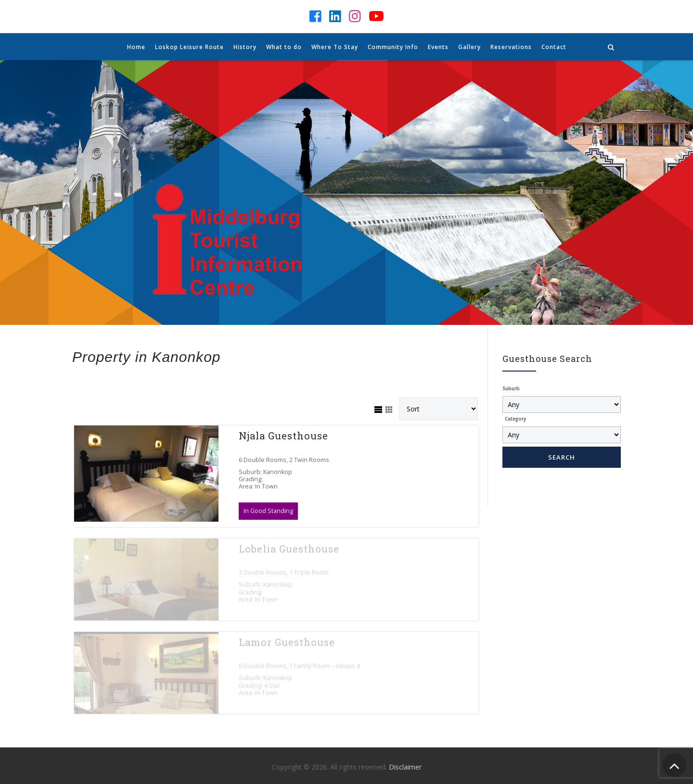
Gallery (469, 47)
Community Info (393, 47)
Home (136, 47)
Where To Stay (334, 47)
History (245, 47)
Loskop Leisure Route (189, 47)
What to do (284, 47)
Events (438, 47)
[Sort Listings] (438, 409)
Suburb (511, 389)
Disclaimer (405, 766)
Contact (553, 47)
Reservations (511, 47)
